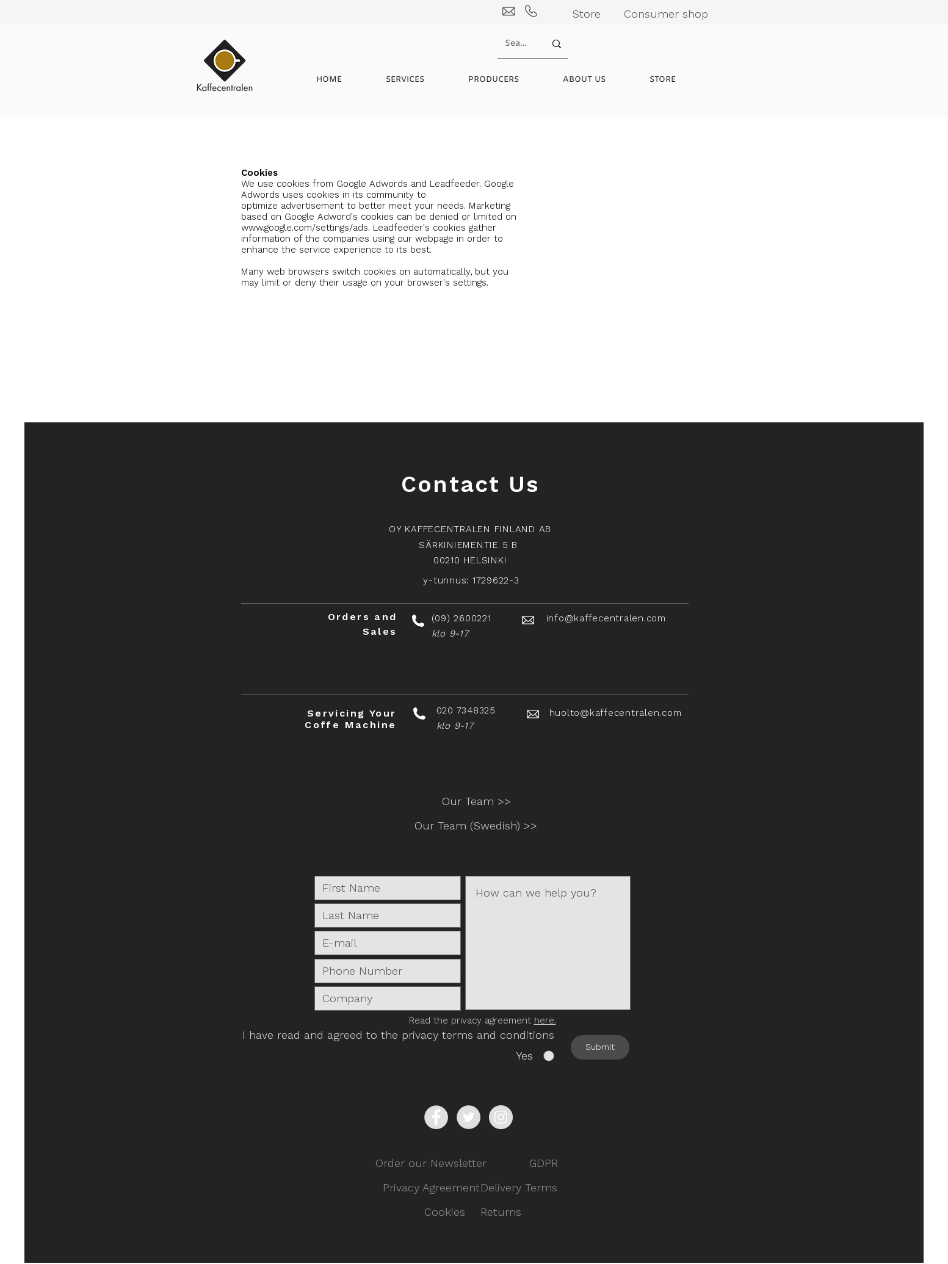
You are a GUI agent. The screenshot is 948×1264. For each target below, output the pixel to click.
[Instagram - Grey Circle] (501, 1117)
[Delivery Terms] (518, 1188)
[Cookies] (444, 1212)
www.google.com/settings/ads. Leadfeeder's (335, 227)
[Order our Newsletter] (431, 1163)
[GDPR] (543, 1163)
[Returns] (500, 1212)
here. (545, 1020)
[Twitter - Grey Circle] (468, 1117)
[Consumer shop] (666, 13)
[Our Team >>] (476, 801)
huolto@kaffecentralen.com (615, 712)
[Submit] (600, 1047)
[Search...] (516, 43)
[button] (506, 80)
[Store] (586, 13)
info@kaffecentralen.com (606, 618)
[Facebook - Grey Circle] (436, 1117)
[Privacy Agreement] (431, 1188)
